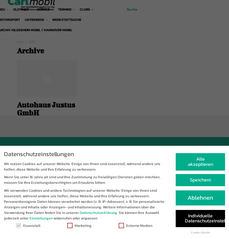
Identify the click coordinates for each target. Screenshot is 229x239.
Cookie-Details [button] (200, 235)
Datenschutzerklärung (98, 216)
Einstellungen (41, 221)
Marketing (79, 229)
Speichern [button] (200, 183)
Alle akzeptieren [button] (200, 165)
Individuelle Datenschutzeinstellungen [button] (205, 221)
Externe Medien (135, 229)
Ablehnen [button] (200, 200)
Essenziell (28, 229)
